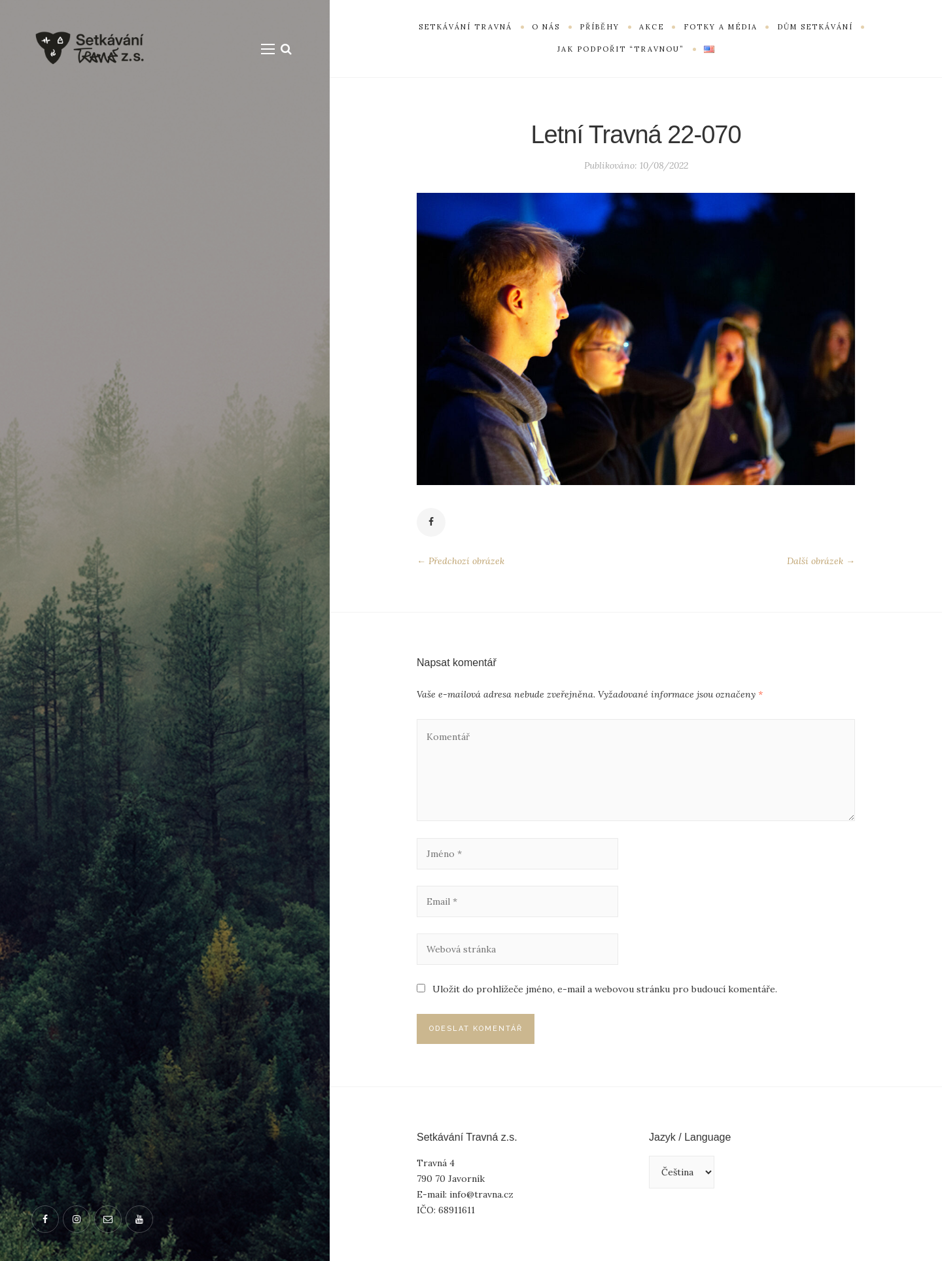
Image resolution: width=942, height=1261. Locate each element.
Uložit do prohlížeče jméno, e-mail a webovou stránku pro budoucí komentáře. (604, 989)
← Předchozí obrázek (460, 561)
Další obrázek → (821, 561)
